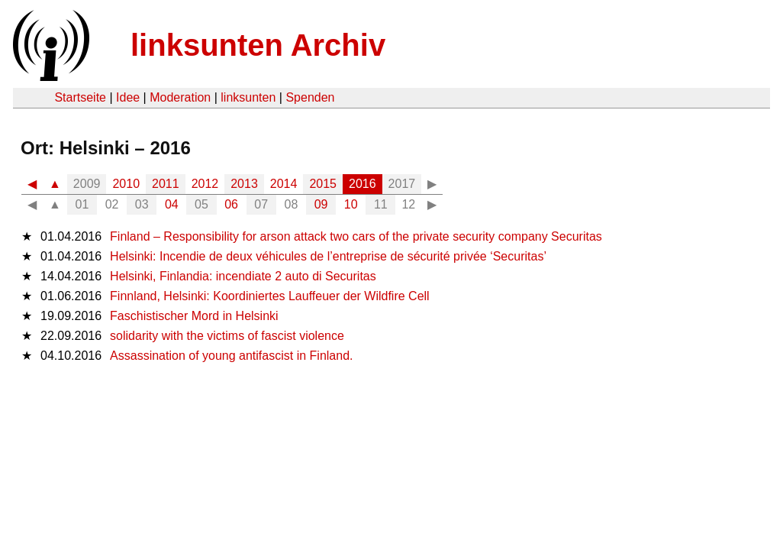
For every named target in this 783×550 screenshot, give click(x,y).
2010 (126, 183)
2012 (205, 183)
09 (321, 204)
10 (351, 204)
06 (231, 204)
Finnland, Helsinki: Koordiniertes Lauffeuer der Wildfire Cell (270, 296)
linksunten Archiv (257, 45)
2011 (165, 183)
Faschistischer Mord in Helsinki (194, 315)
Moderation (180, 97)
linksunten (248, 97)
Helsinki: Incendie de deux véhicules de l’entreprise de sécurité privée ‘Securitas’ (328, 256)
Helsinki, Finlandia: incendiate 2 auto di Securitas (243, 276)
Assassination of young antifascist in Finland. (231, 355)
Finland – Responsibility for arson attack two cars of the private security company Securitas (356, 236)
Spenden (309, 97)
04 (172, 204)
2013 (244, 183)
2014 (284, 183)
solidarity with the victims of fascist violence (227, 335)
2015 (323, 183)
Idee (128, 97)
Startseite (80, 97)
